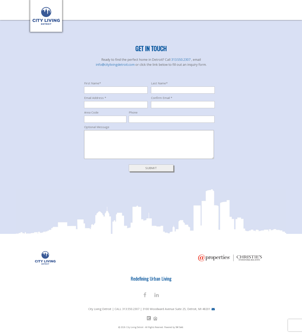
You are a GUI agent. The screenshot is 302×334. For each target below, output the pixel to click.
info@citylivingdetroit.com (115, 64)
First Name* (92, 83)
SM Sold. (179, 327)
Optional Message (96, 127)
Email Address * (95, 98)
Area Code (91, 112)
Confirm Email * (161, 98)
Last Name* (159, 83)
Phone (133, 112)
